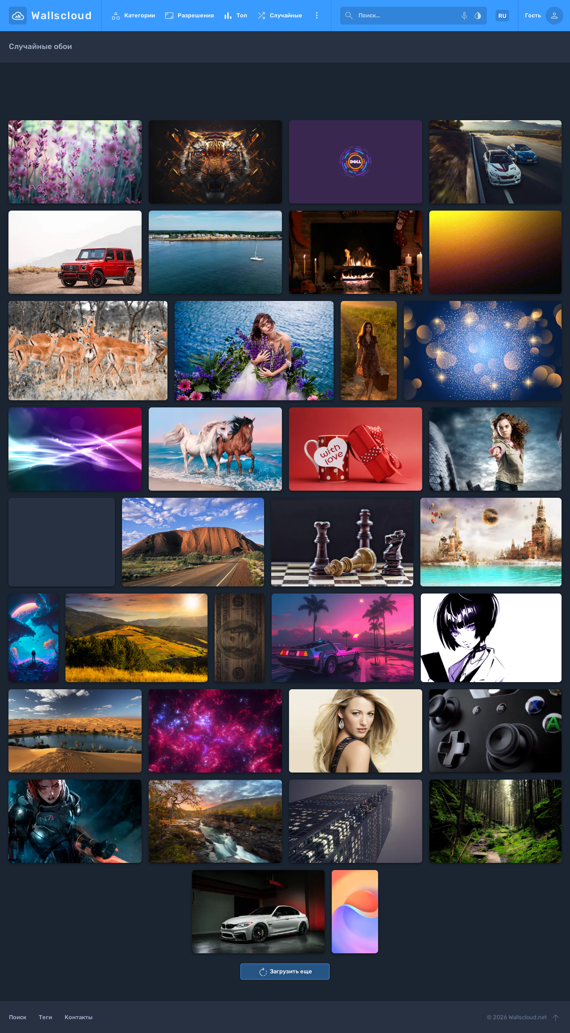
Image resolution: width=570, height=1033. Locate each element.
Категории (132, 15)
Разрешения (189, 15)
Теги (45, 1017)
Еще (316, 15)
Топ (235, 15)
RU (502, 15)
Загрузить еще (285, 972)
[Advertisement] (285, 91)
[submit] (349, 15)
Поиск (17, 1017)
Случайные (279, 15)
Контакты (79, 1017)
